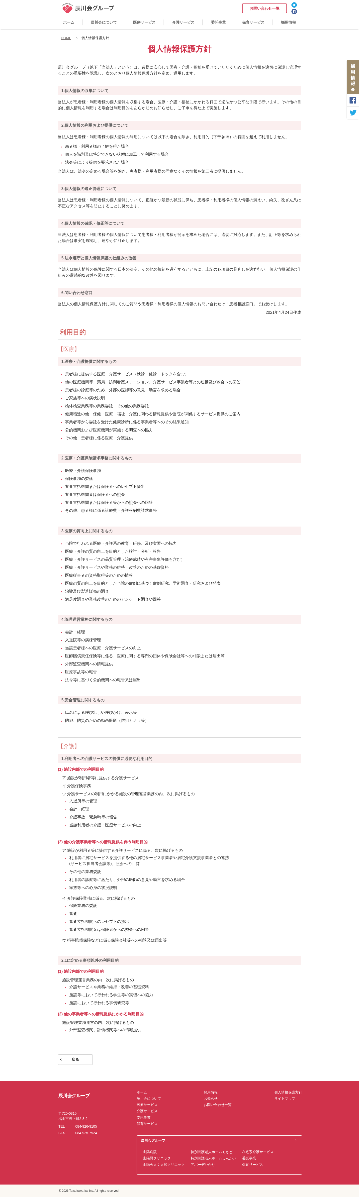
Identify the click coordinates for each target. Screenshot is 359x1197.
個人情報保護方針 (288, 1092)
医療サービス (144, 22)
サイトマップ (284, 1098)
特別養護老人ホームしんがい (213, 1158)
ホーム (68, 22)
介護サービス (183, 22)
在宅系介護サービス (257, 1152)
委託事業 (218, 22)
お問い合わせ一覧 (264, 8)
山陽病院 (150, 1152)
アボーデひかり (203, 1165)
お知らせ (211, 1098)
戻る (75, 1059)
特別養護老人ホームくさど (212, 1152)
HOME (66, 38)
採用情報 (288, 22)
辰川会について (104, 22)
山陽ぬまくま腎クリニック (164, 1165)
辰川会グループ (153, 1140)
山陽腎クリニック (157, 1158)
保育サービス (253, 22)
